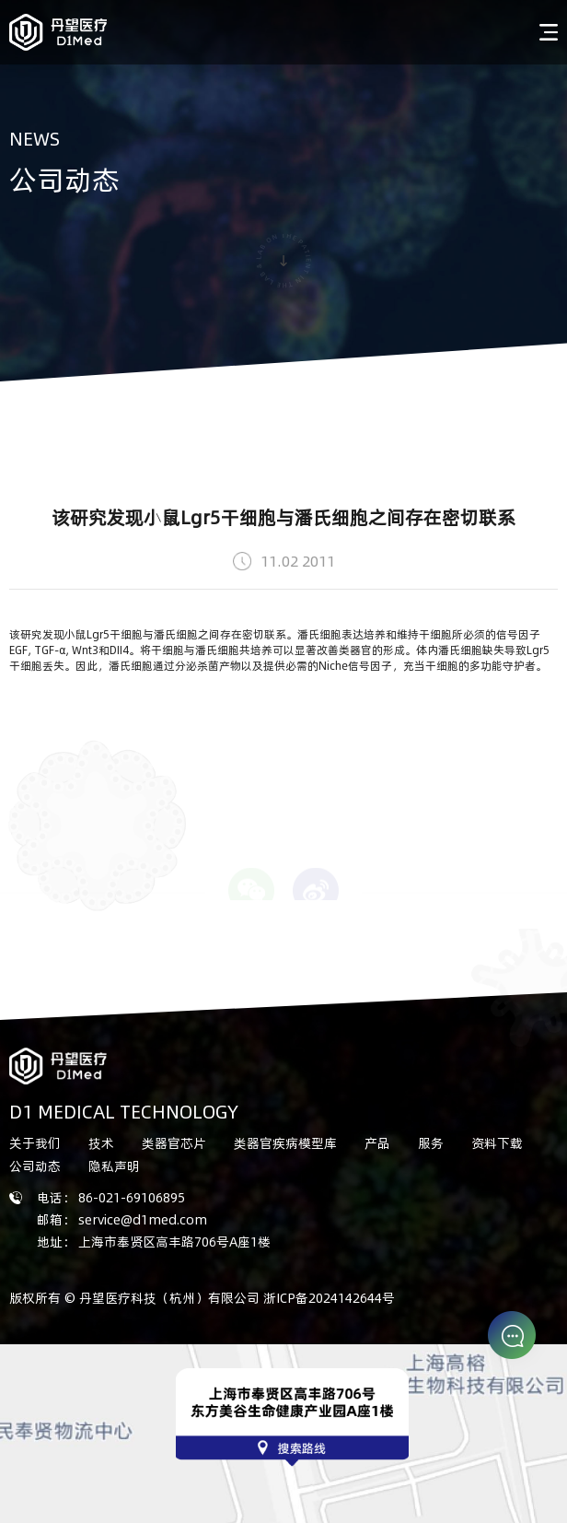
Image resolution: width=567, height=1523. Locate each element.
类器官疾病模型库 (285, 1143)
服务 (431, 1143)
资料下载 (497, 1143)
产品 (377, 1143)
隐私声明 (114, 1166)
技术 (101, 1143)
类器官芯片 (174, 1143)
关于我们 (35, 1143)
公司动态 (35, 1166)
